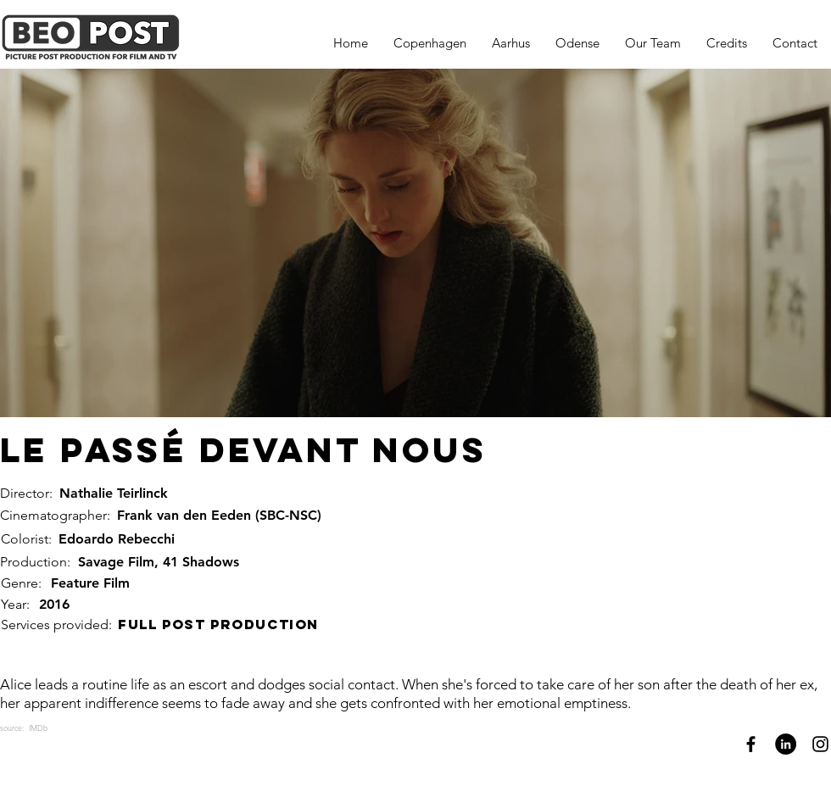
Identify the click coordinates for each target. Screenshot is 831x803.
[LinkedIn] (785, 744)
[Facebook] (750, 744)
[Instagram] (820, 744)
